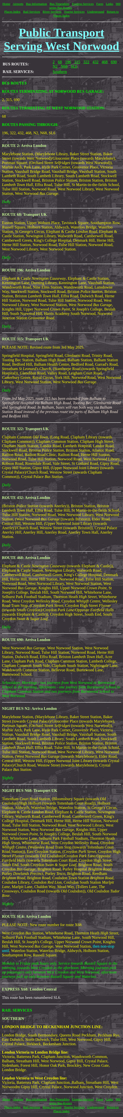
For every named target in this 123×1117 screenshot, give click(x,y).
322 (86, 62)
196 (68, 62)
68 (60, 62)
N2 (55, 66)
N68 (64, 66)
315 (77, 62)
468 (105, 62)
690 (114, 62)
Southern (60, 72)
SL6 (74, 66)
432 (95, 62)
